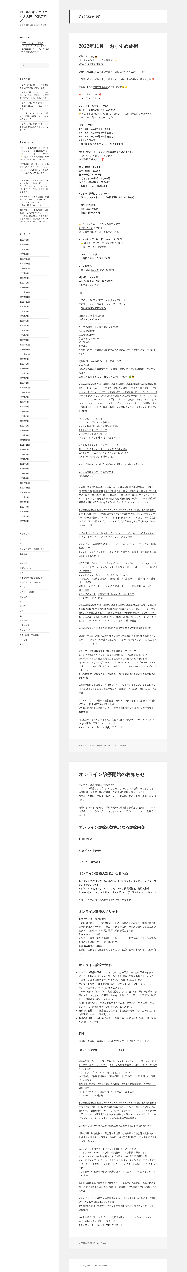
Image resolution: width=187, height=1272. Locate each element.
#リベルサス (138, 517)
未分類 (22, 644)
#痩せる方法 (101, 498)
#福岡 (88, 384)
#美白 (115, 609)
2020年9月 (24, 497)
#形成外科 (147, 509)
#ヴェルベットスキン (105, 620)
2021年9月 (24, 449)
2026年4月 (24, 240)
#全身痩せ (114, 498)
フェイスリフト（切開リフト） (33, 549)
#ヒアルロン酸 (101, 113)
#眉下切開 (128, 593)
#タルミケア (85, 430)
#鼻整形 (132, 620)
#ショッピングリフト (90, 422)
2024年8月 (24, 311)
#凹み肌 (85, 612)
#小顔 (82, 159)
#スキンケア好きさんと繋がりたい (96, 456)
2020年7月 (24, 507)
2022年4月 (24, 421)
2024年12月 (25, 292)
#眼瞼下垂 (112, 578)
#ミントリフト (89, 536)
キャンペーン (25, 630)
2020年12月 (25, 483)
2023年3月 (24, 373)
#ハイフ (99, 574)
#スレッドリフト (123, 532)
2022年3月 (24, 425)
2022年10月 (25, 392)
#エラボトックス (137, 391)
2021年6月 (24, 459)
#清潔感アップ (86, 475)
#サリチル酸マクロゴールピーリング (128, 567)
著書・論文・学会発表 (29, 634)
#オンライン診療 (96, 513)
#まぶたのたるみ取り (107, 586)
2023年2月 (24, 378)
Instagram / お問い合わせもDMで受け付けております (34, 50)
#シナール (86, 517)
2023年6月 (24, 364)
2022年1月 (24, 435)
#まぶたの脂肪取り (130, 586)
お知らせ (23, 639)
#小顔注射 (84, 578)
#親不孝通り (97, 384)
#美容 (107, 490)
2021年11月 (25, 445)
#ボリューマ (148, 388)
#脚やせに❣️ (97, 159)
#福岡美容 (147, 384)
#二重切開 (138, 578)
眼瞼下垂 (23, 620)
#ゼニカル (113, 494)
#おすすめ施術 (100, 86)
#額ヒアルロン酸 (133, 388)
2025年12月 (25, 259)
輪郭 (21, 611)
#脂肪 (89, 502)
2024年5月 (24, 321)
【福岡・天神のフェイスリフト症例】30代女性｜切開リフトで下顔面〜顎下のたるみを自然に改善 (34, 95)
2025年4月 (24, 273)
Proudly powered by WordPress (93, 1265)
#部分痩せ (125, 498)
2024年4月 (24, 325)
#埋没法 (86, 582)
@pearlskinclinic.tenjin (91, 64)
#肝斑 (90, 227)
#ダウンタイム (112, 544)
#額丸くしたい (135, 464)
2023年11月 (25, 349)
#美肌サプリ (128, 513)
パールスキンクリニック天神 (34, 46)
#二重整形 (125, 578)
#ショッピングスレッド (91, 418)
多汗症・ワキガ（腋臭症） (31, 582)
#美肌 (109, 609)
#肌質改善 (94, 612)
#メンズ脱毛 (98, 395)
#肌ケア (96, 471)
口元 (21, 558)
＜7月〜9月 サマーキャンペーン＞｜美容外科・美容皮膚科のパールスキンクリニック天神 (34, 170)
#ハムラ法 (115, 593)
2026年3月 (24, 244)
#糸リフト (106, 422)
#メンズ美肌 (85, 471)
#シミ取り (84, 231)
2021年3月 (24, 468)
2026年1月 (24, 254)
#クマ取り (147, 586)
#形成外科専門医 (87, 426)
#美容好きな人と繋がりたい (125, 395)
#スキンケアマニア (88, 452)
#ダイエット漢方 (99, 494)
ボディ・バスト (26, 568)
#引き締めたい (99, 437)
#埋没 (119, 620)
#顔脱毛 (86, 570)
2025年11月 (25, 263)
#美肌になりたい (121, 452)
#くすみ (83, 227)
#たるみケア (114, 437)
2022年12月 (25, 387)
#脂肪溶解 (99, 544)
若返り (22, 573)
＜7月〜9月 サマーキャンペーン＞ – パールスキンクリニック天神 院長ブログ (34, 202)
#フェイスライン (88, 532)
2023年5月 (24, 368)
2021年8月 (24, 454)
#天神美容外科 (121, 384)
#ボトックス (106, 155)
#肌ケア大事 (107, 471)
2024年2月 (24, 335)
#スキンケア (105, 452)
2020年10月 (25, 492)
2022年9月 (24, 397)
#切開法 (83, 586)
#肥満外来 (87, 490)
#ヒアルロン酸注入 (93, 616)
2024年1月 (24, 340)
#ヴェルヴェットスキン (94, 567)
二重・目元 (24, 625)
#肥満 (113, 490)
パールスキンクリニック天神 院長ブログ (33, 16)
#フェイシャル (86, 544)
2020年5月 (24, 516)
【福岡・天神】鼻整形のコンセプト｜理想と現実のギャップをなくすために (34, 127)
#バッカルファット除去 (91, 597)
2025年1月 (24, 287)
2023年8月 (24, 359)
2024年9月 (24, 306)
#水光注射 (125, 616)
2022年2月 (24, 430)
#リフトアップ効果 (122, 536)
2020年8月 (24, 502)
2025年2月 (24, 282)
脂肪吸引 (23, 606)
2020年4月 (24, 521)
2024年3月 (24, 330)
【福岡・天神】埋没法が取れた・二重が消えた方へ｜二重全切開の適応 (34, 106)
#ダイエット (123, 490)
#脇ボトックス (121, 391)
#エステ (141, 498)
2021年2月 (24, 473)
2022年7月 (24, 406)
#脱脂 (91, 586)
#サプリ (117, 521)
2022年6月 (24, 411)
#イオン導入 (120, 448)
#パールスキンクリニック (135, 502)
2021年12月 (25, 440)
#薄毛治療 (150, 517)
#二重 (125, 620)
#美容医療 (84, 563)
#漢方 (87, 494)
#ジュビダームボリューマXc (95, 388)
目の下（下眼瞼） (27, 592)
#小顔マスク (85, 437)
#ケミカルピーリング (103, 448)
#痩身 (134, 498)
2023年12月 (25, 344)
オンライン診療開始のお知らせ (112, 774)
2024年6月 (24, 316)
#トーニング (123, 445)
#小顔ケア (84, 433)
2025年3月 (24, 278)
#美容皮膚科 (135, 384)
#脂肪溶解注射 (97, 578)
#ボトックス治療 (111, 616)
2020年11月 (25, 487)
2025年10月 (25, 268)
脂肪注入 (23, 596)
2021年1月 (24, 478)
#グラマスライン (87, 593)
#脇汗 (88, 159)
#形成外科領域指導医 (107, 426)
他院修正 (23, 553)
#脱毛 (108, 395)
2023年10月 (25, 354)
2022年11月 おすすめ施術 (108, 46)
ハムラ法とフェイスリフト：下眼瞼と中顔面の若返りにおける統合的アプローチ (34, 116)
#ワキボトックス (114, 563)
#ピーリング (85, 448)
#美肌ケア (96, 517)
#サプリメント (144, 494)
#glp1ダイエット (139, 490)
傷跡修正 (23, 563)
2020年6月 (24, 511)
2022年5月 (24, 416)
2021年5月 (24, 464)
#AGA (82, 521)
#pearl (129, 612)
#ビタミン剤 (140, 513)
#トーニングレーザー (105, 445)
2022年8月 (24, 402)
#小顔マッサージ (98, 433)
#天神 (82, 384)
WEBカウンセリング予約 (32, 43)
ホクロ (22, 539)
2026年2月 (24, 249)
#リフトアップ (96, 243)
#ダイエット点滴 (128, 494)
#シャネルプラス (139, 616)
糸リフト (23, 587)
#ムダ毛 (95, 269)
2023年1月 (24, 383)
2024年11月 (25, 297)
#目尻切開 (103, 593)
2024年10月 (25, 302)
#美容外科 (108, 384)
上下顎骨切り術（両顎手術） (32, 577)
